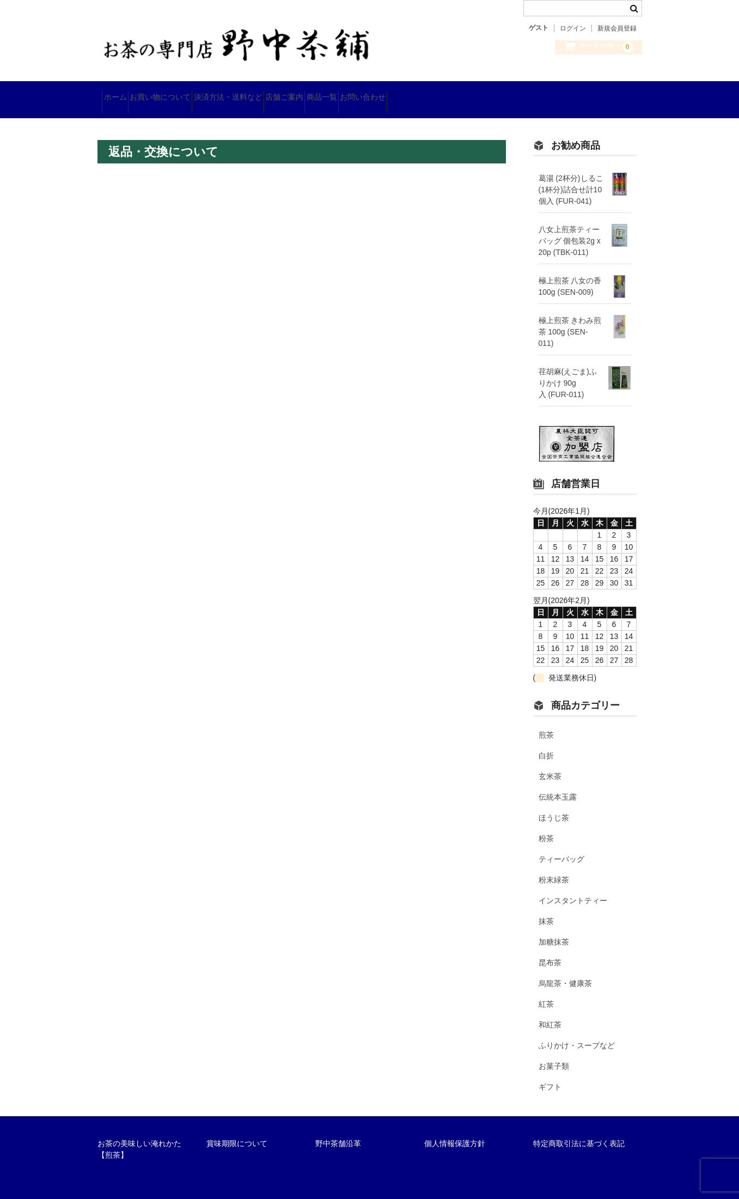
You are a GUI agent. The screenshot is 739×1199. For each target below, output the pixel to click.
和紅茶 (550, 1011)
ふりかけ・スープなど (577, 1031)
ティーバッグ (561, 845)
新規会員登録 (617, 28)
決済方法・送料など (271, 92)
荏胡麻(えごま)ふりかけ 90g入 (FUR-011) (568, 369)
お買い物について (184, 92)
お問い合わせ (464, 92)
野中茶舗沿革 (338, 1129)
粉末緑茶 (554, 866)
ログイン (573, 28)
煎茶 (546, 721)
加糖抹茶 (554, 928)
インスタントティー (573, 886)
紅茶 (546, 990)
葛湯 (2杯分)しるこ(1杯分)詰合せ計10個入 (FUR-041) (571, 175)
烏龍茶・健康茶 (565, 969)
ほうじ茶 (554, 804)
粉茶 (546, 824)
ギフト (550, 1073)
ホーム (119, 92)
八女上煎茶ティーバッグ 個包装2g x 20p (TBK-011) (570, 226)
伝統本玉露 (558, 783)
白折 (546, 742)
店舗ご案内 (347, 92)
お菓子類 (554, 1052)
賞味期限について (236, 1129)
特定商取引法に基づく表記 (579, 1129)
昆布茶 (550, 949)
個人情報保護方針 (454, 1129)
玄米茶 (550, 762)
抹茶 (546, 907)
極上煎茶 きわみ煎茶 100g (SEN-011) (570, 317)
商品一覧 (403, 92)
